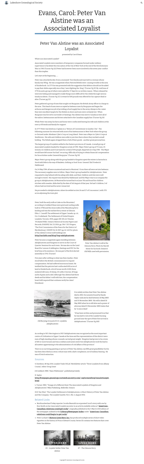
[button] (141, 2)
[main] (72, 21)
